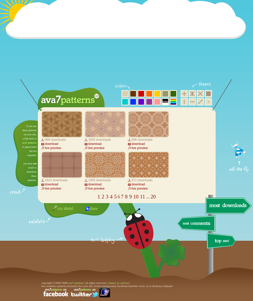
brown (133, 93)
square (184, 93)
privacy (125, 282)
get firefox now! (239, 122)
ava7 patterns (29, 142)
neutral (165, 101)
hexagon (192, 93)
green (173, 93)
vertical (184, 101)
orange (149, 93)
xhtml (68, 208)
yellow (157, 93)
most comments (196, 223)
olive (165, 93)
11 (142, 196)
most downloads (228, 206)
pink (157, 101)
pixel (208, 93)
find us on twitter (84, 292)
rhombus (200, 93)
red (141, 93)
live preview (53, 148)
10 (136, 196)
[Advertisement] (127, 42)
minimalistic (208, 101)
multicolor (173, 101)
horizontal (192, 101)
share (93, 208)
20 (153, 196)
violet (141, 101)
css (60, 208)
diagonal (200, 101)
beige (125, 93)
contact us (113, 282)
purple (149, 101)
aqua (125, 101)
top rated (222, 241)
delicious (133, 234)
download (51, 144)
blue (133, 101)
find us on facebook (55, 292)
